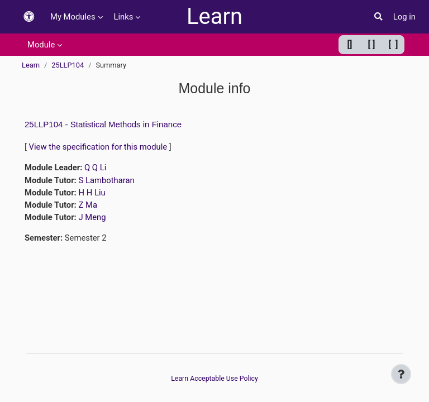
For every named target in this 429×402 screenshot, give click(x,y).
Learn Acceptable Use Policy (214, 378)
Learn (214, 16)
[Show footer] (401, 374)
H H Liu (91, 193)
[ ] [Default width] (371, 44)
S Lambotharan (106, 180)
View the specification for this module (98, 147)
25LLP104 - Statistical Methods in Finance (103, 124)
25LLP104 (67, 65)
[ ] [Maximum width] (393, 44)
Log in (404, 17)
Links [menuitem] (124, 17)
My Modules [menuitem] (73, 17)
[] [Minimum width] (349, 44)
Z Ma (87, 205)
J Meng (92, 217)
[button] (29, 17)
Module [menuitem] (41, 45)
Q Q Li (95, 167)
